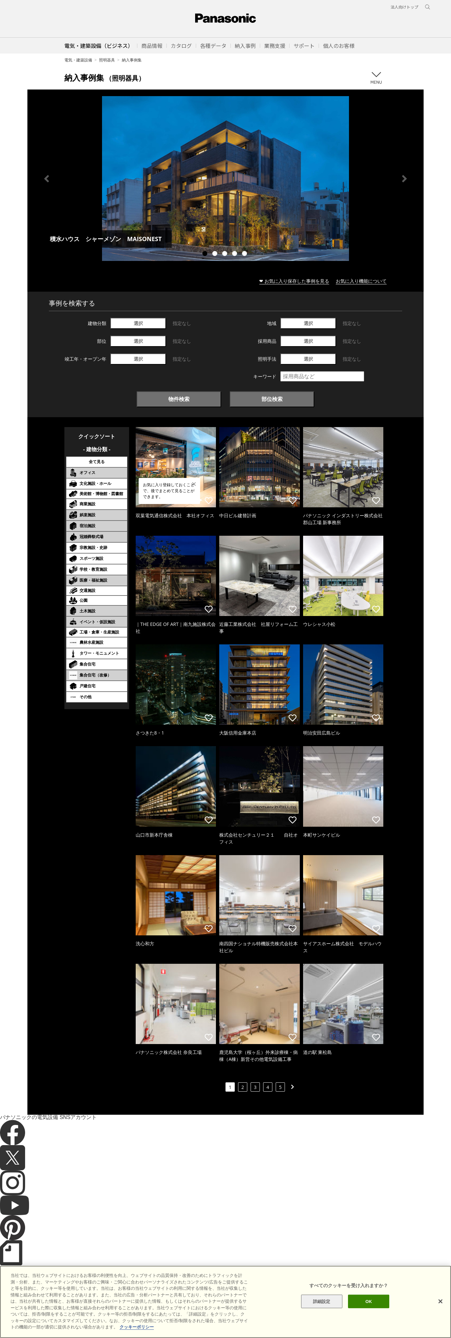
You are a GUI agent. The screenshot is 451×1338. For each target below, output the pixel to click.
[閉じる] (440, 1316)
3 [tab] (225, 254)
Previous (46, 178)
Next (404, 178)
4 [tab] (235, 254)
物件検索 (179, 399)
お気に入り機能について (361, 281)
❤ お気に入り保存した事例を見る (294, 281)
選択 (138, 323)
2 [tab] (215, 254)
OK (368, 1316)
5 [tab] (245, 254)
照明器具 (107, 60)
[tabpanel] (225, 178)
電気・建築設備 (78, 60)
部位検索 (272, 399)
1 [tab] (205, 254)
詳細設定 (321, 1316)
